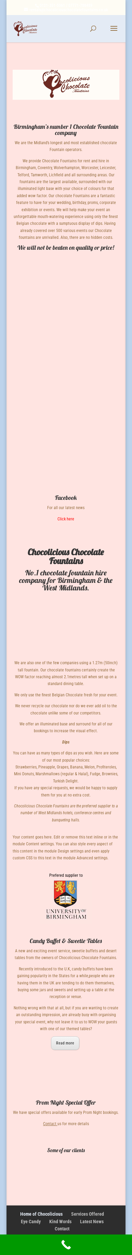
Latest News (92, 1221)
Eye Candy (31, 1221)
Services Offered (87, 1214)
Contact (49, 1123)
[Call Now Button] (66, 1244)
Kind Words (60, 1221)
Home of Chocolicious (41, 1214)
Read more (65, 1043)
